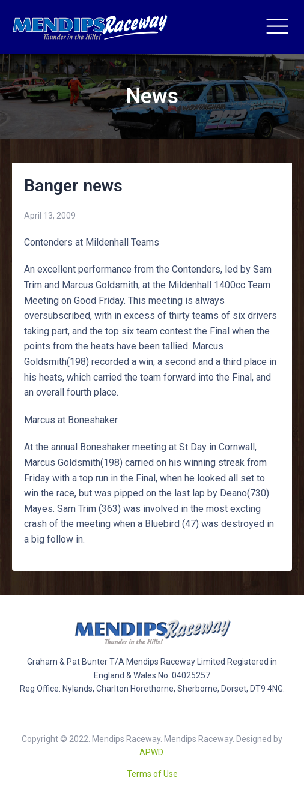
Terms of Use (152, 774)
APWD (151, 752)
